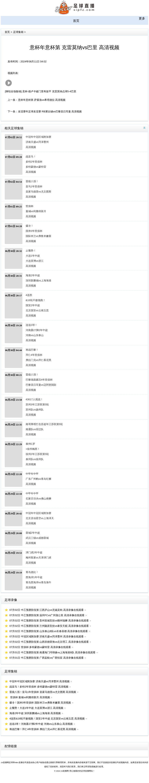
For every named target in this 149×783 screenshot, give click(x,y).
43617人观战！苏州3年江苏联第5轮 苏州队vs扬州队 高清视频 (35, 407)
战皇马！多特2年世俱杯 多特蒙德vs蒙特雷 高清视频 (35, 164)
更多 (142, 18)
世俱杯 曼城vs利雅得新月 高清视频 (35, 211)
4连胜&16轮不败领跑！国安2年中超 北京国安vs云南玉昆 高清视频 (35, 305)
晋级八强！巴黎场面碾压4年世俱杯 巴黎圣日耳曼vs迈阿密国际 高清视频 (35, 382)
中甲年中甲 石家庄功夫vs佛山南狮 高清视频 (35, 498)
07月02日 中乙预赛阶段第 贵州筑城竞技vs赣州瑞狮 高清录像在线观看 (49, 620)
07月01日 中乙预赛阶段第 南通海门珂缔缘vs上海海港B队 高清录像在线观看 (52, 652)
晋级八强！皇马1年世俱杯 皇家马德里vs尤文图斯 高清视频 (35, 189)
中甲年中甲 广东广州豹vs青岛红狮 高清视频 (35, 478)
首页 (76, 20)
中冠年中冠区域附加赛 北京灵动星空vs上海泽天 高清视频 (35, 518)
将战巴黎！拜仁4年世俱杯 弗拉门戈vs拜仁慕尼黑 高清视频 (35, 357)
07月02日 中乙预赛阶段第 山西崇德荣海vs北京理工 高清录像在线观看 (49, 641)
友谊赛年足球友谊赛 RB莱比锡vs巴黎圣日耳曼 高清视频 (50, 111)
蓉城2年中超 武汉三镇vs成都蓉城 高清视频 (35, 537)
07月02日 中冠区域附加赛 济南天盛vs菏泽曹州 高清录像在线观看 (46, 636)
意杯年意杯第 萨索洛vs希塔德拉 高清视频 (41, 99)
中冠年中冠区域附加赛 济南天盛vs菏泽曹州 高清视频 (35, 142)
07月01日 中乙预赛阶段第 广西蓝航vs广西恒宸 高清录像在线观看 (46, 657)
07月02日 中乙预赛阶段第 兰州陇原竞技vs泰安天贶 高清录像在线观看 (49, 625)
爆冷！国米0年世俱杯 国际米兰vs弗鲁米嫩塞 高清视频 (35, 233)
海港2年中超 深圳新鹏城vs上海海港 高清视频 (35, 280)
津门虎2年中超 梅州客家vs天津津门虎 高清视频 (35, 557)
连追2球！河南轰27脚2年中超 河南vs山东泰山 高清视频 (35, 333)
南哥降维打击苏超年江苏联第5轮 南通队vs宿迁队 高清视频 (35, 429)
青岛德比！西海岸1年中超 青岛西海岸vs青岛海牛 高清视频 (35, 580)
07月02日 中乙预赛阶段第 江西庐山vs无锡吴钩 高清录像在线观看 (46, 609)
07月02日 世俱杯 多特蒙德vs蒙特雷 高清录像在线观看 (40, 647)
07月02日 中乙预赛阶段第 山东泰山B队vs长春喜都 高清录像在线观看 (48, 631)
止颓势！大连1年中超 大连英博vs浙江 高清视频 (35, 258)
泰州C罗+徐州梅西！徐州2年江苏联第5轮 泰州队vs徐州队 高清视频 (35, 454)
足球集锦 (18, 32)
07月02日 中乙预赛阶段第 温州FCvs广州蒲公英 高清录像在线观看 (46, 615)
